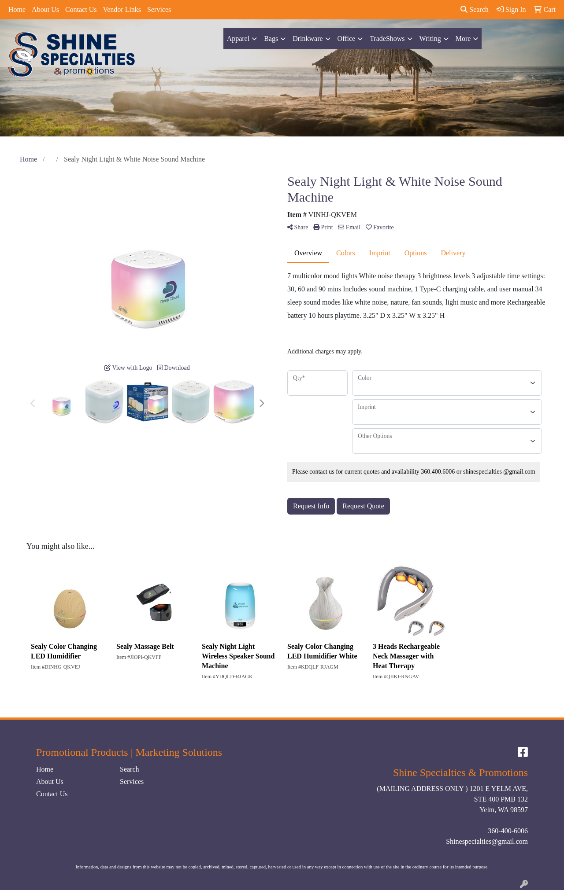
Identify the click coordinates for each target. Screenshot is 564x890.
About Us (45, 9)
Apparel (238, 38)
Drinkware (308, 38)
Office (347, 38)
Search (474, 9)
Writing (430, 38)
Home (17, 9)
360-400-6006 (508, 831)
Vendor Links (122, 9)
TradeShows (387, 38)
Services (159, 9)
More (463, 38)
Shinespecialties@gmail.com (487, 841)
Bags (271, 38)
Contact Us (81, 9)
